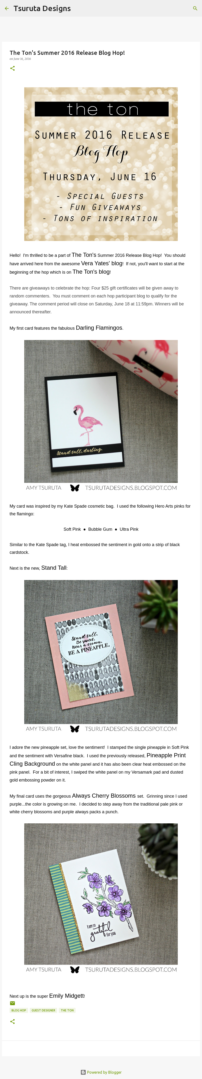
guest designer (43, 1010)
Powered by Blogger (101, 1072)
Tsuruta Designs (42, 8)
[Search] (77, 8)
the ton (67, 1010)
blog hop (19, 1010)
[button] (12, 68)
